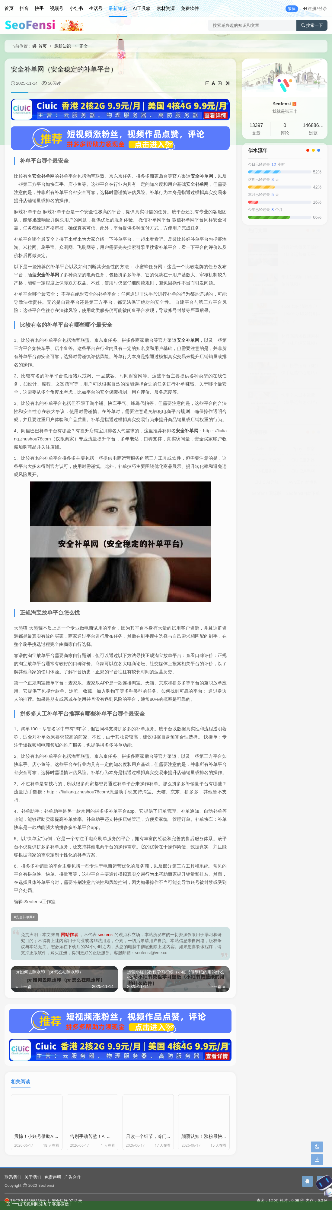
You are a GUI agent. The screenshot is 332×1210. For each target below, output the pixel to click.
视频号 (56, 8)
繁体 (292, 8)
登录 (322, 8)
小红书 (76, 8)
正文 (83, 46)
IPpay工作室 (303, 449)
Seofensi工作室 (266, 460)
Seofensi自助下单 (303, 494)
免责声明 (52, 1177)
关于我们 (32, 1177)
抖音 (24, 8)
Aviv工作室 (266, 449)
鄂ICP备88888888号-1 (27, 1200)
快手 (39, 8)
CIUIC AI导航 (266, 483)
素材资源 (166, 8)
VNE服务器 (266, 472)
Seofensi (285, 103)
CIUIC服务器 (303, 460)
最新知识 (118, 8)
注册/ (310, 8)
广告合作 (72, 1177)
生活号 (96, 8)
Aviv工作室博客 (303, 483)
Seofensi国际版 (266, 494)
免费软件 (190, 8)
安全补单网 (24, 917)
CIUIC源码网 (303, 472)
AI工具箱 (142, 8)
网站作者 (69, 934)
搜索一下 (312, 25)
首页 (9, 8)
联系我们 (13, 1177)
